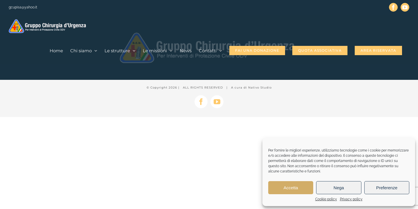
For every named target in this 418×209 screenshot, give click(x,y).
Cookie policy (326, 199)
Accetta (291, 187)
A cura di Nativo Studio (251, 87)
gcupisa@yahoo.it (23, 7)
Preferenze (386, 187)
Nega (339, 187)
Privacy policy (351, 199)
